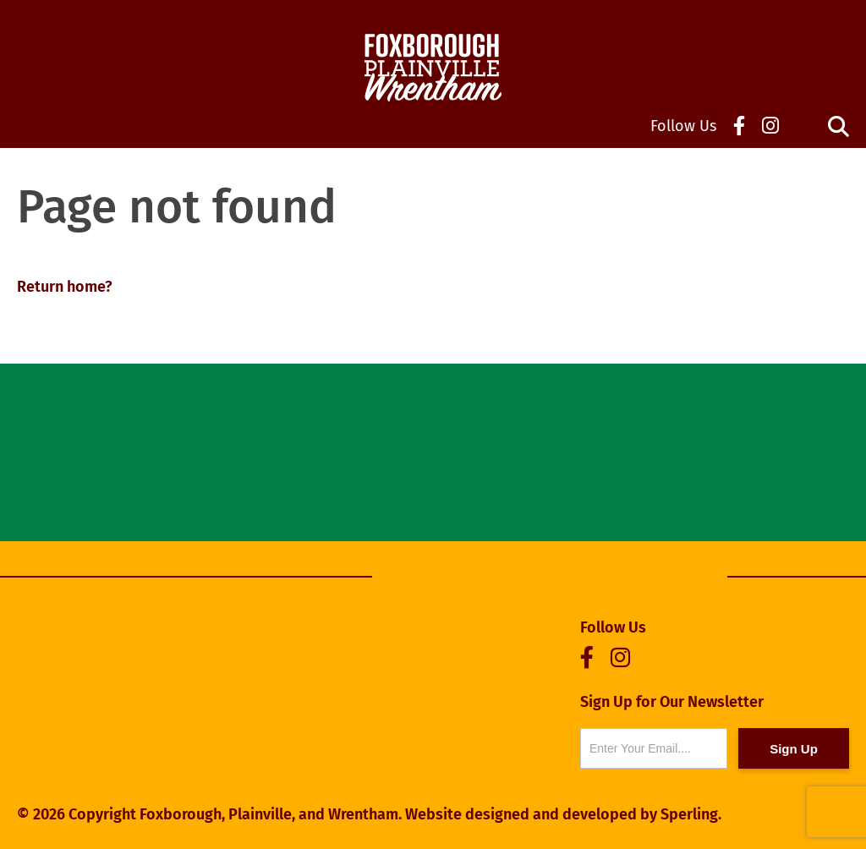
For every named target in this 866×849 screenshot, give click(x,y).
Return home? (64, 286)
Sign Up (794, 749)
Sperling (689, 814)
